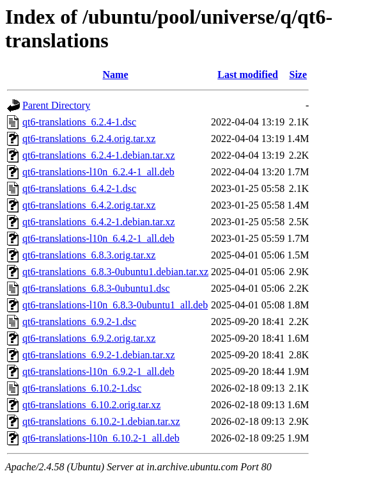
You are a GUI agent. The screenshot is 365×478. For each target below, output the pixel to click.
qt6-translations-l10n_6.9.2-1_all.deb (98, 371)
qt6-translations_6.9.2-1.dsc (79, 321)
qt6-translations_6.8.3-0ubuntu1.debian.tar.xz (115, 271)
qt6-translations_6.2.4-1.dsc (79, 121)
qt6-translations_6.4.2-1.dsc (79, 188)
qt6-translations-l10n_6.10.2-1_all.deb (101, 438)
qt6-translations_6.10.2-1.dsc (81, 388)
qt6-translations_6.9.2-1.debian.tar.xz (98, 354)
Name (115, 74)
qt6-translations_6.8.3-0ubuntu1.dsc (96, 288)
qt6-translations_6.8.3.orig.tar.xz (88, 255)
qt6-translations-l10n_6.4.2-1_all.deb (98, 238)
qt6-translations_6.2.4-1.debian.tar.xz (98, 155)
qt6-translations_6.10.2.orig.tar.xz (91, 404)
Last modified (247, 74)
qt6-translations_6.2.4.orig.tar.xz (88, 138)
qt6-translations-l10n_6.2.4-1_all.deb (98, 171)
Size (298, 74)
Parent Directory (56, 105)
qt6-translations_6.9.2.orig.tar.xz (88, 338)
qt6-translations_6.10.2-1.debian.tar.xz (101, 421)
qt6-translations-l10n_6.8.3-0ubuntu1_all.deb (115, 304)
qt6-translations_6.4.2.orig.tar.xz (88, 205)
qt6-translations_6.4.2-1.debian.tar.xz (98, 221)
